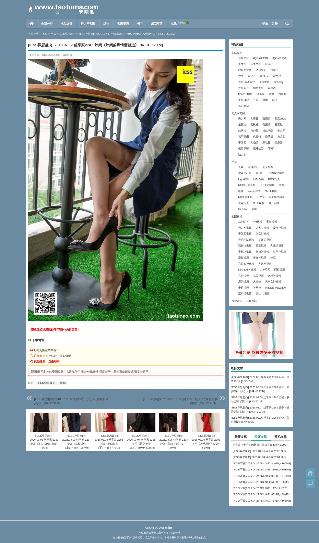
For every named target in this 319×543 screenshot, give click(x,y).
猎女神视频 (259, 257)
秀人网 (242, 118)
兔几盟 (281, 136)
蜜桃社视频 (244, 251)
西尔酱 (282, 94)
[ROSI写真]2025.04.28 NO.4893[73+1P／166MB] (262, 500)
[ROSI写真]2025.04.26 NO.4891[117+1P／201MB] (262, 488)
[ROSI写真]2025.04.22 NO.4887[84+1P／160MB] (262, 463)
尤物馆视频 (277, 245)
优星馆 (257, 136)
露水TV (264, 75)
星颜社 (242, 124)
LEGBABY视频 (247, 269)
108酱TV (243, 221)
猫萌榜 (269, 136)
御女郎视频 (262, 233)
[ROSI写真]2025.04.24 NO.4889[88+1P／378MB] (262, 475)
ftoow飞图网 (245, 94)
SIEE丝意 (258, 203)
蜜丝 (281, 185)
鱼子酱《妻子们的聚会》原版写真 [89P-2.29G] (260, 444)
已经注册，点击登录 (47, 361)
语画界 (266, 118)
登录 (265, 23)
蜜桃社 (254, 124)
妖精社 (260, 173)
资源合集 (237, 301)
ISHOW (242, 209)
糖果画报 (243, 136)
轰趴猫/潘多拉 (246, 82)
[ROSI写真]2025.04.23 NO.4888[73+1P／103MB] (262, 469)
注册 (275, 23)
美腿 (254, 209)
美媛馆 (266, 124)
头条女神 (255, 63)
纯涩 (273, 257)
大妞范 (257, 281)
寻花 (255, 99)
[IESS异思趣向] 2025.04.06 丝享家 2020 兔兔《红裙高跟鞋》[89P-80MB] (262, 451)
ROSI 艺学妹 (266, 185)
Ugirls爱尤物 (260, 58)
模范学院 (267, 130)
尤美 (241, 75)
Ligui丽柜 (243, 179)
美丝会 (257, 287)
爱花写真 (243, 203)
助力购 (242, 154)
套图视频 (123, 23)
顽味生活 (258, 148)
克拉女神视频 (246, 263)
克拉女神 (264, 82)
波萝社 (269, 63)
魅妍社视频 (262, 251)
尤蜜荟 (254, 118)
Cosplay (278, 82)
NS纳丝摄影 (245, 197)
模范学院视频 (246, 239)
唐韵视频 (243, 281)
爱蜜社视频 (279, 227)
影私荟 (266, 142)
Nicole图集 (271, 191)
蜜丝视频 (271, 221)
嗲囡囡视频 (244, 233)
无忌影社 (243, 87)
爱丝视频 (243, 257)
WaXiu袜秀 (254, 191)
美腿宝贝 (253, 167)
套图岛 (35, 54)
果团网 (272, 87)
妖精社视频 (274, 275)
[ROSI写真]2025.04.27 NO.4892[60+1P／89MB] (261, 494)
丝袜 (106, 23)
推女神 (242, 63)
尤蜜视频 (243, 275)
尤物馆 (254, 142)
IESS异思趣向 (67, 33)
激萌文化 (261, 70)
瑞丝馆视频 (244, 245)
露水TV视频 (263, 293)
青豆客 (252, 75)
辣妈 (63, 382)
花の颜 (254, 130)
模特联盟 (243, 148)
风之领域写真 (277, 197)
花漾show (280, 118)
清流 (274, 99)
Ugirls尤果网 (279, 58)
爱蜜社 (279, 124)
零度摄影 (243, 99)
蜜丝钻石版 (244, 173)
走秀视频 (243, 287)
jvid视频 (257, 221)
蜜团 (265, 99)
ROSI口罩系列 (246, 185)
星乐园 (279, 142)
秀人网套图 (88, 23)
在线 (180, 23)
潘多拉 (261, 94)
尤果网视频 (265, 263)
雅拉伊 (274, 70)
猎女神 (277, 75)
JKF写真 (265, 269)
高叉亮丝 (267, 167)
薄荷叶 (272, 148)
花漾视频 (261, 245)
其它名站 (243, 106)
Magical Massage (275, 287)
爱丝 (241, 167)
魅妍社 (242, 130)
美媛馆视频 (265, 239)
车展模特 (251, 301)
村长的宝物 (244, 70)
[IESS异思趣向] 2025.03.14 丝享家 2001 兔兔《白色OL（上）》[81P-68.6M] (262, 457)
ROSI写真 (274, 179)
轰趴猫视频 (244, 293)
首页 (31, 23)
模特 (140, 23)
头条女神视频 (273, 281)
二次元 (261, 197)
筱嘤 (241, 191)
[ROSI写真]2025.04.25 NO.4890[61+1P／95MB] (261, 481)
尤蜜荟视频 (262, 227)
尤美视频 (258, 275)
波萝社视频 (279, 251)
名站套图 (66, 23)
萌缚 (271, 94)
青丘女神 (274, 203)
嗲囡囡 (242, 142)
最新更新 (157, 23)
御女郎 (281, 130)
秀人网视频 (244, 227)
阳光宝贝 (258, 87)
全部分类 (47, 23)
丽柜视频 (258, 179)
